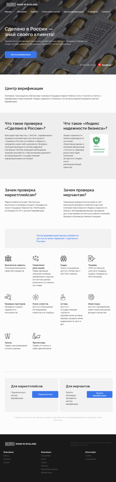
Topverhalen (46, 456)
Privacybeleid (90, 459)
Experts (34, 12)
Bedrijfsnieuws (46, 473)
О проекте (93, 12)
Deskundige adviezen (49, 469)
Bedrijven (22, 12)
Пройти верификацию (99, 394)
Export (43, 459)
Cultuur (44, 462)
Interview (44, 466)
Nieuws (6, 456)
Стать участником (51, 12)
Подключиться (45, 394)
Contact (105, 12)
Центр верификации (74, 12)
